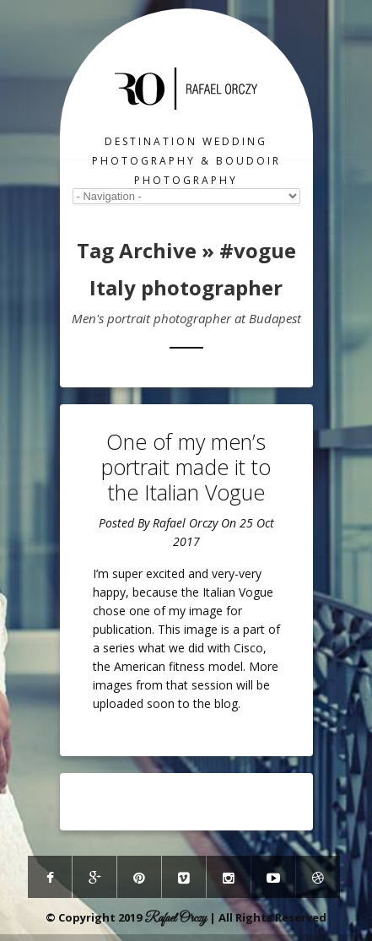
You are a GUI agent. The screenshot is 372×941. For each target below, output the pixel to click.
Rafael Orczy (185, 523)
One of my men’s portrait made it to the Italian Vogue (186, 466)
